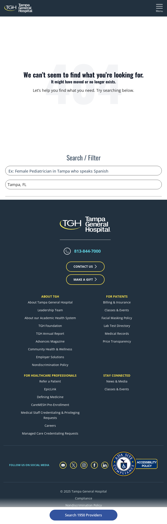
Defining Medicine (50, 386)
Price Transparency (117, 331)
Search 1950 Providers (83, 515)
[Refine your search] (83, 160)
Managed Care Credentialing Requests (50, 423)
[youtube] (63, 454)
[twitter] (73, 454)
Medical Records (117, 323)
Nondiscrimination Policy (50, 354)
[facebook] (94, 454)
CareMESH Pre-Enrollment (50, 394)
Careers (50, 415)
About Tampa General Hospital (50, 292)
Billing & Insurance (117, 292)
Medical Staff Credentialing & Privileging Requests (50, 404)
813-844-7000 (87, 241)
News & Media (116, 371)
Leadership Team (50, 300)
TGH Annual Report (50, 323)
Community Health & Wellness (50, 339)
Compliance (83, 488)
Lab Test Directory (117, 315)
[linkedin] (104, 454)
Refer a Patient (50, 371)
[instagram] (83, 454)
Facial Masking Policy (117, 307)
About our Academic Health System (50, 307)
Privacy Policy (83, 502)
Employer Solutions (50, 346)
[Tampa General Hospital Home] (18, 8)
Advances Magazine (50, 331)
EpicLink (50, 379)
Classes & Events (117, 300)
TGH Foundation (50, 315)
